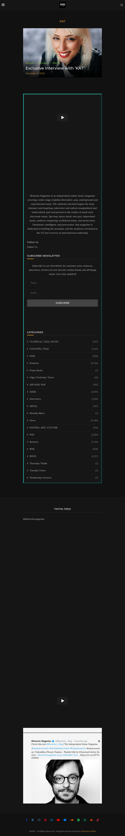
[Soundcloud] (71, 820)
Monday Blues (64, 413)
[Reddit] (91, 820)
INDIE (64, 392)
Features (64, 363)
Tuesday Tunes (64, 470)
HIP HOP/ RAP (64, 384)
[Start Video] (62, 118)
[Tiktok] (97, 820)
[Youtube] (58, 820)
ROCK (64, 456)
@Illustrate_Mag (63, 741)
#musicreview (40, 748)
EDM (64, 356)
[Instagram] (39, 820)
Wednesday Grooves (64, 477)
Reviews (64, 442)
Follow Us (32, 246)
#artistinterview (59, 748)
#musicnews (78, 748)
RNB (64, 449)
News (64, 420)
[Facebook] (27, 820)
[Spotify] (78, 820)
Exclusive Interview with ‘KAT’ (55, 68)
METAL (64, 406)
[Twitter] (32, 820)
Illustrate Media (89, 831)
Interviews (64, 399)
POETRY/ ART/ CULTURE (64, 427)
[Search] (121, 5)
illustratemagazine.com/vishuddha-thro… (59, 755)
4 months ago (80, 741)
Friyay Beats (64, 370)
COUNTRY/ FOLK (64, 349)
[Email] (65, 820)
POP (64, 434)
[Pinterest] (45, 820)
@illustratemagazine (34, 519)
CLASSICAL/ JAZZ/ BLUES (64, 341)
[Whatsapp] (85, 820)
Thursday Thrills (64, 463)
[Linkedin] (52, 820)
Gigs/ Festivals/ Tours (64, 377)
